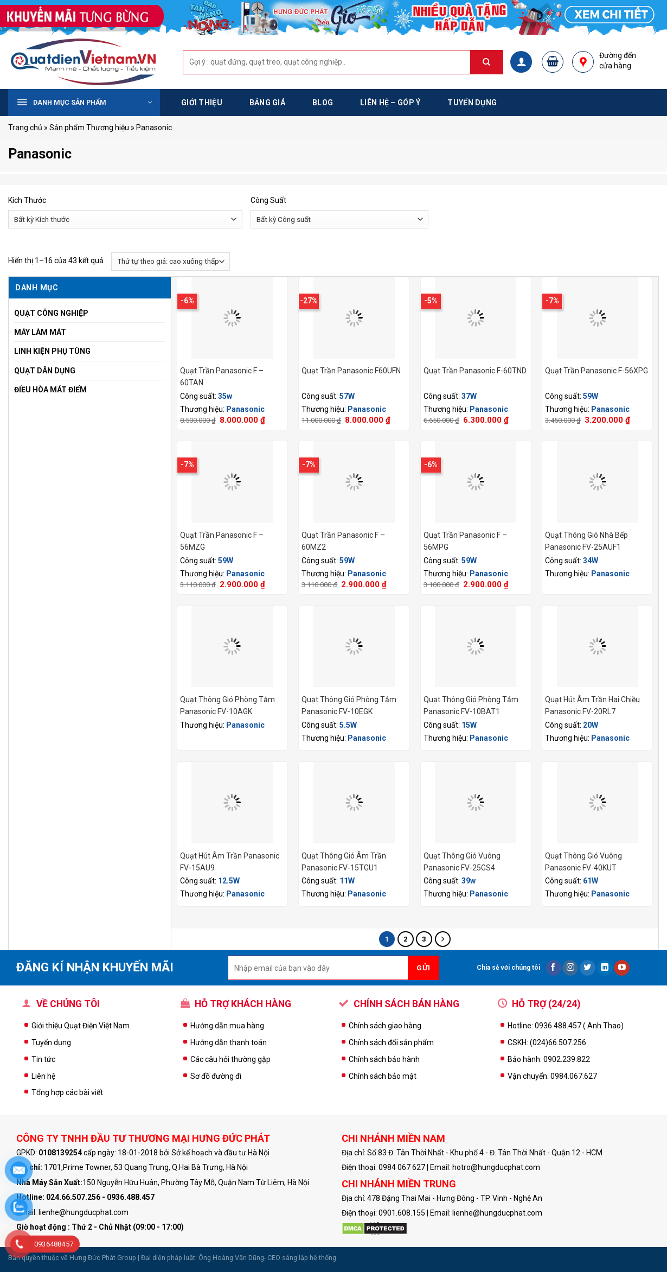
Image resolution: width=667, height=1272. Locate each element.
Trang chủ (25, 127)
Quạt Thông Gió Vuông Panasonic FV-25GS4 (462, 861)
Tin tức (43, 1059)
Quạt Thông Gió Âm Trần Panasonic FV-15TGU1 (344, 861)
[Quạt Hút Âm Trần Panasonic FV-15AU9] (232, 802)
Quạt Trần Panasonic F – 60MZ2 (343, 541)
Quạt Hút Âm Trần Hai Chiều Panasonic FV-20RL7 (592, 705)
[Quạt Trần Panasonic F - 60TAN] (232, 318)
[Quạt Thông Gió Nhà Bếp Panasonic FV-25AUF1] (597, 482)
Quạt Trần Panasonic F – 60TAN (222, 376)
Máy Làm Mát (40, 332)
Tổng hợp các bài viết (67, 1092)
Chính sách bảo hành (384, 1059)
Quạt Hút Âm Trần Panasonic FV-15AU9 (229, 861)
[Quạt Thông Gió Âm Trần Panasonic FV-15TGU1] (354, 802)
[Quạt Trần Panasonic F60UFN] (354, 318)
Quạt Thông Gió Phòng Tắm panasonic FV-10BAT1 (471, 705)
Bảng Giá (267, 102)
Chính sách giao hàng (385, 1025)
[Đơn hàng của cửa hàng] (170, 261)
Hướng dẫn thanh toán (228, 1042)
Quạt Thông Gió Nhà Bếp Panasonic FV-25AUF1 (586, 541)
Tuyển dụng (472, 102)
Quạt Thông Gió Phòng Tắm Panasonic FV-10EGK (349, 705)
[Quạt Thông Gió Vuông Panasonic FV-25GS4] (476, 802)
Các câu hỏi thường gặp (230, 1059)
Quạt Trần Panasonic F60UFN (351, 370)
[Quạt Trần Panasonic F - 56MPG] (476, 482)
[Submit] (492, 62)
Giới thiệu (201, 102)
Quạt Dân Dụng (44, 370)
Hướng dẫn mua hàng (227, 1025)
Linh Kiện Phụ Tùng (52, 351)
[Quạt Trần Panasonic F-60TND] (476, 318)
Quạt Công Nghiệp (51, 313)
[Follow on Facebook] (553, 968)
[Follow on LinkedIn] (605, 968)
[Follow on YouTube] (622, 968)
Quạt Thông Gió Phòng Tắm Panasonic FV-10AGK (227, 705)
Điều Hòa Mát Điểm (50, 389)
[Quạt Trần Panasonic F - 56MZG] (232, 482)
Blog (322, 102)
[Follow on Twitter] (587, 968)
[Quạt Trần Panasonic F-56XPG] (597, 318)
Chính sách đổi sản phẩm (391, 1042)
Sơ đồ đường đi (215, 1076)
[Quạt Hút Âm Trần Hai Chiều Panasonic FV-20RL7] (597, 646)
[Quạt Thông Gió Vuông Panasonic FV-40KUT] (597, 802)
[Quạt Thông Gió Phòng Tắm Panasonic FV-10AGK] (232, 646)
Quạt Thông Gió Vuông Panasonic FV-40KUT (583, 861)
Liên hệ (43, 1076)
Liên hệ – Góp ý (390, 102)
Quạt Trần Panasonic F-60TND (475, 370)
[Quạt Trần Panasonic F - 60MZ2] (354, 482)
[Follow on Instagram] (570, 968)
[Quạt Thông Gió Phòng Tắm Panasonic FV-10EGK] (354, 646)
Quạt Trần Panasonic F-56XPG (596, 370)
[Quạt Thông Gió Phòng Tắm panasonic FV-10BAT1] (476, 646)
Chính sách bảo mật (382, 1076)
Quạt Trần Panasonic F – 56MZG (222, 541)
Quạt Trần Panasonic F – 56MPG (465, 541)
